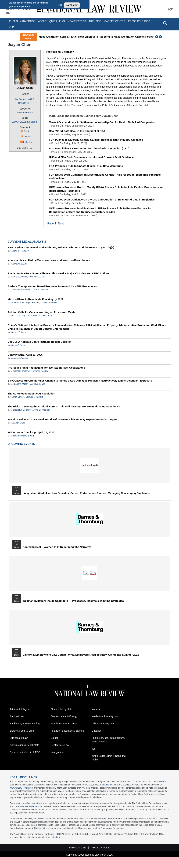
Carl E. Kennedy (19, 277)
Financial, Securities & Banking (67, 730)
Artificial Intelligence (20, 709)
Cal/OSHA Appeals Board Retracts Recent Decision (39, 341)
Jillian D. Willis (18, 423)
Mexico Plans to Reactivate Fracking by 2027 (35, 299)
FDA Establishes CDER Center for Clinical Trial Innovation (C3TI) (89, 148)
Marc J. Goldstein (41, 290)
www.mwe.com (25, 112)
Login (170, 9)
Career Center (114, 21)
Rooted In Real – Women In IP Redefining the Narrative (57, 547)
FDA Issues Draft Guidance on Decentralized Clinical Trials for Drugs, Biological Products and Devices (105, 176)
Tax (93, 748)
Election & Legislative (62, 709)
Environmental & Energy (64, 716)
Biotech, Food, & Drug (22, 730)
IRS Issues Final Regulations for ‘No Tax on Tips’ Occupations (46, 367)
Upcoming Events (21, 444)
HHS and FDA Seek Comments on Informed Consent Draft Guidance (91, 157)
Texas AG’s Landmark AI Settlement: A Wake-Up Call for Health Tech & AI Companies (102, 122)
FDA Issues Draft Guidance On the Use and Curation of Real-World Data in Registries (102, 199)
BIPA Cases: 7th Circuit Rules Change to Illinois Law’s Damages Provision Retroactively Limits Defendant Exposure (80, 380)
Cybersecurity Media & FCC (25, 752)
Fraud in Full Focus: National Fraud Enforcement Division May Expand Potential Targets (62, 419)
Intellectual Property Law (105, 716)
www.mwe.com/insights (24, 121)
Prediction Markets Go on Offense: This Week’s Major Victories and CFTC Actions (58, 273)
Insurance (97, 709)
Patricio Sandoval (49, 303)
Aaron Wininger (18, 332)
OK (60, 5)
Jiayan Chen (25, 87)
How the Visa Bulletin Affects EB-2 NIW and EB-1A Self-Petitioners (49, 260)
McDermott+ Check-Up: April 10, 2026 (31, 432)
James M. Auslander (20, 290)
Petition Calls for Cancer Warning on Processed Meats (41, 312)
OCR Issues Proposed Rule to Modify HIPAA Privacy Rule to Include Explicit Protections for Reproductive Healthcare (106, 189)
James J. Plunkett (19, 358)
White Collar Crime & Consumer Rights (109, 758)
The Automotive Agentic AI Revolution (31, 393)
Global (54, 738)
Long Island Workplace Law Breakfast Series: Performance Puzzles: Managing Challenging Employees (87, 493)
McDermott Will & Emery (22, 436)
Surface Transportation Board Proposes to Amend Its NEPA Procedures (52, 286)
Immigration (57, 752)
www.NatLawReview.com (21, 788)
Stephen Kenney (40, 371)
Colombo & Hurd (19, 264)
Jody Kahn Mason (19, 384)
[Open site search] (165, 23)
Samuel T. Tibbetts (34, 397)
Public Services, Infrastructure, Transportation (108, 740)
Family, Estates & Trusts (64, 723)
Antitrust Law (17, 716)
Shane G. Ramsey (19, 251)
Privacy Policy (159, 782)
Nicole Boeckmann (41, 410)
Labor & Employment (103, 723)
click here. (56, 837)
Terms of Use (142, 782)
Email (26, 131)
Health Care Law (60, 745)
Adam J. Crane (18, 345)
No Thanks (72, 5)
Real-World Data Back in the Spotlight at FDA (77, 130)
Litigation (96, 730)
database (106, 785)
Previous (156, 36)
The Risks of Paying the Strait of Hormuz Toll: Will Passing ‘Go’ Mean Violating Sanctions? (64, 406)
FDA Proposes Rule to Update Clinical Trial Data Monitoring (86, 165)
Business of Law (19, 738)
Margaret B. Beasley (20, 410)
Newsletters (77, 21)
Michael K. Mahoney (20, 371)
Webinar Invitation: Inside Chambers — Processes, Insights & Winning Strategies (73, 601)
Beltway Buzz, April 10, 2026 (25, 354)
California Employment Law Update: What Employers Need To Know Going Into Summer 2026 (81, 655)
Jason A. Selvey (37, 384)
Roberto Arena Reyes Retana (25, 303)
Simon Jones (17, 397)
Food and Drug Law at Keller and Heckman (31, 316)
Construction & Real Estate (24, 745)
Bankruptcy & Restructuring (25, 723)
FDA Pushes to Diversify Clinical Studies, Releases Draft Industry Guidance (96, 139)
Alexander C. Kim (37, 277)
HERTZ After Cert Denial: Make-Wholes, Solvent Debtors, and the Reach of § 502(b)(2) (61, 247)
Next (160, 36)
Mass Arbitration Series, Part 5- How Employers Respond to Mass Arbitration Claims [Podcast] (106, 36)
